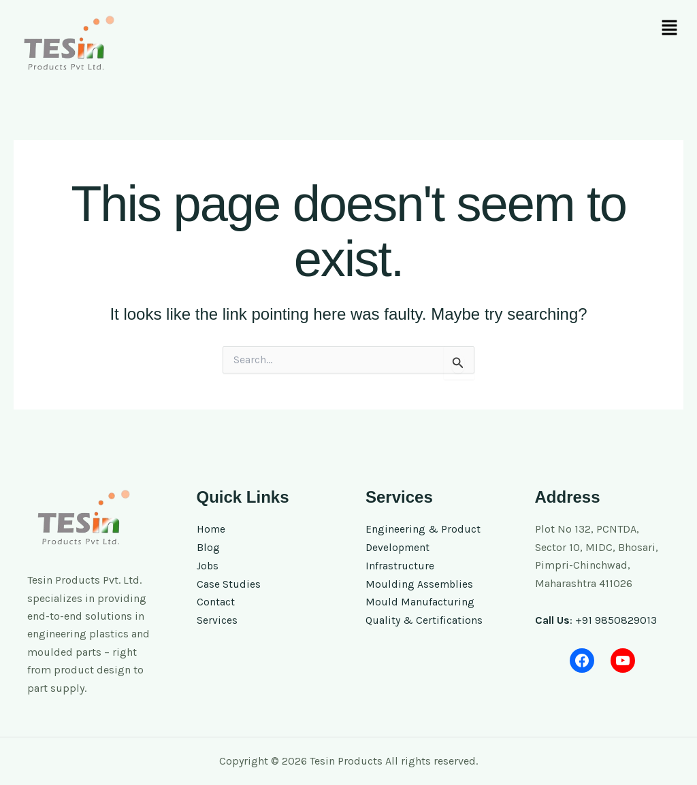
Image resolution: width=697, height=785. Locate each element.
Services (217, 618)
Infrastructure (400, 564)
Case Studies (229, 583)
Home (211, 528)
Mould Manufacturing (420, 601)
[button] (669, 29)
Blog (208, 547)
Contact (216, 601)
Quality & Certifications (424, 618)
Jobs (208, 564)
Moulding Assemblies (420, 583)
